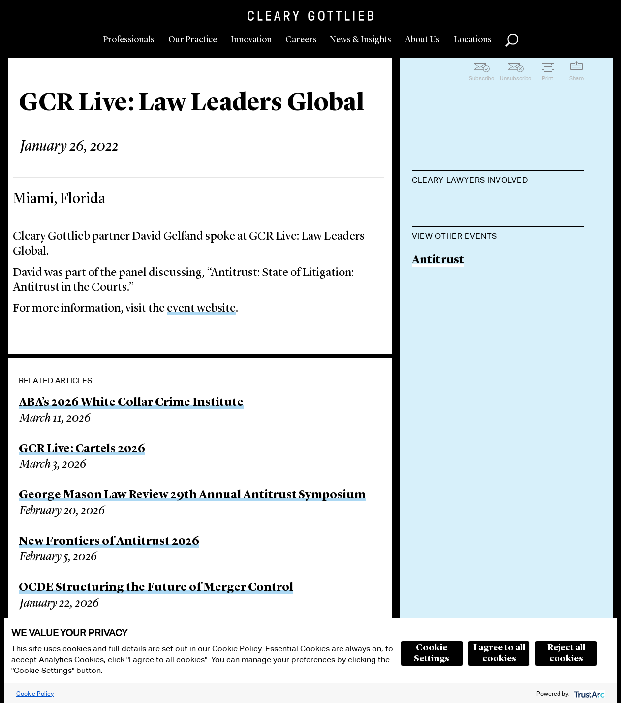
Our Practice (192, 39)
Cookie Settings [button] (431, 653)
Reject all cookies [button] (566, 653)
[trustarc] (588, 693)
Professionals (129, 39)
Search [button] (511, 40)
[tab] (498, 181)
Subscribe (481, 78)
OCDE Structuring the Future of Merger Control (156, 588)
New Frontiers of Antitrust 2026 (109, 542)
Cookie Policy (35, 693)
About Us (422, 39)
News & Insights (360, 39)
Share (576, 78)
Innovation (251, 39)
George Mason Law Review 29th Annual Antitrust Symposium (192, 495)
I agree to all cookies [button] (499, 653)
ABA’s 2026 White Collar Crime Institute (131, 403)
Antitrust (438, 310)
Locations (473, 39)
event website (201, 309)
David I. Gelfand (456, 204)
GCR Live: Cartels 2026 (82, 449)
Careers (301, 39)
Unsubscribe (515, 78)
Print (547, 78)
